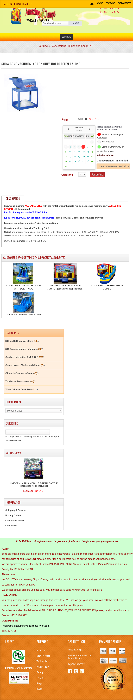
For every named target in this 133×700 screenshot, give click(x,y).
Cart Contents (124, 3)
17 (70, 156)
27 (83, 161)
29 (92, 161)
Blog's (39, 683)
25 (74, 161)
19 (79, 156)
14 (88, 151)
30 (66, 166)
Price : (64, 120)
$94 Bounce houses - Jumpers (23, 349)
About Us (40, 650)
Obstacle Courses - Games (21, 373)
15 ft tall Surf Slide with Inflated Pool (23, 314)
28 (88, 161)
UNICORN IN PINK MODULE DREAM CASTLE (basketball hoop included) (34, 484)
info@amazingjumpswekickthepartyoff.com (25, 625)
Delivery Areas (43, 655)
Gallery (39, 672)
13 (83, 151)
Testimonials (42, 661)
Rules (39, 688)
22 (92, 156)
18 (75, 156)
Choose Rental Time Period (112, 160)
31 (70, 166)
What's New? (13, 453)
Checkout (110, 3)
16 (66, 156)
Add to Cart (97, 174)
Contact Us (11, 525)
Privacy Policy (42, 666)
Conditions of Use (14, 520)
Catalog (43, 45)
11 (74, 151)
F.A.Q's (39, 677)
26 (79, 161)
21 (88, 156)
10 (70, 151)
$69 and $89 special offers (21, 341)
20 (83, 156)
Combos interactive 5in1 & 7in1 (24, 357)
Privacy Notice (13, 515)
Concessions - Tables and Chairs (70, 45)
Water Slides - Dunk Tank (20, 389)
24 (70, 161)
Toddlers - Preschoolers (19, 381)
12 (79, 151)
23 (66, 161)
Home (91, 3)
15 (92, 151)
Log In (99, 3)
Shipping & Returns (15, 510)
